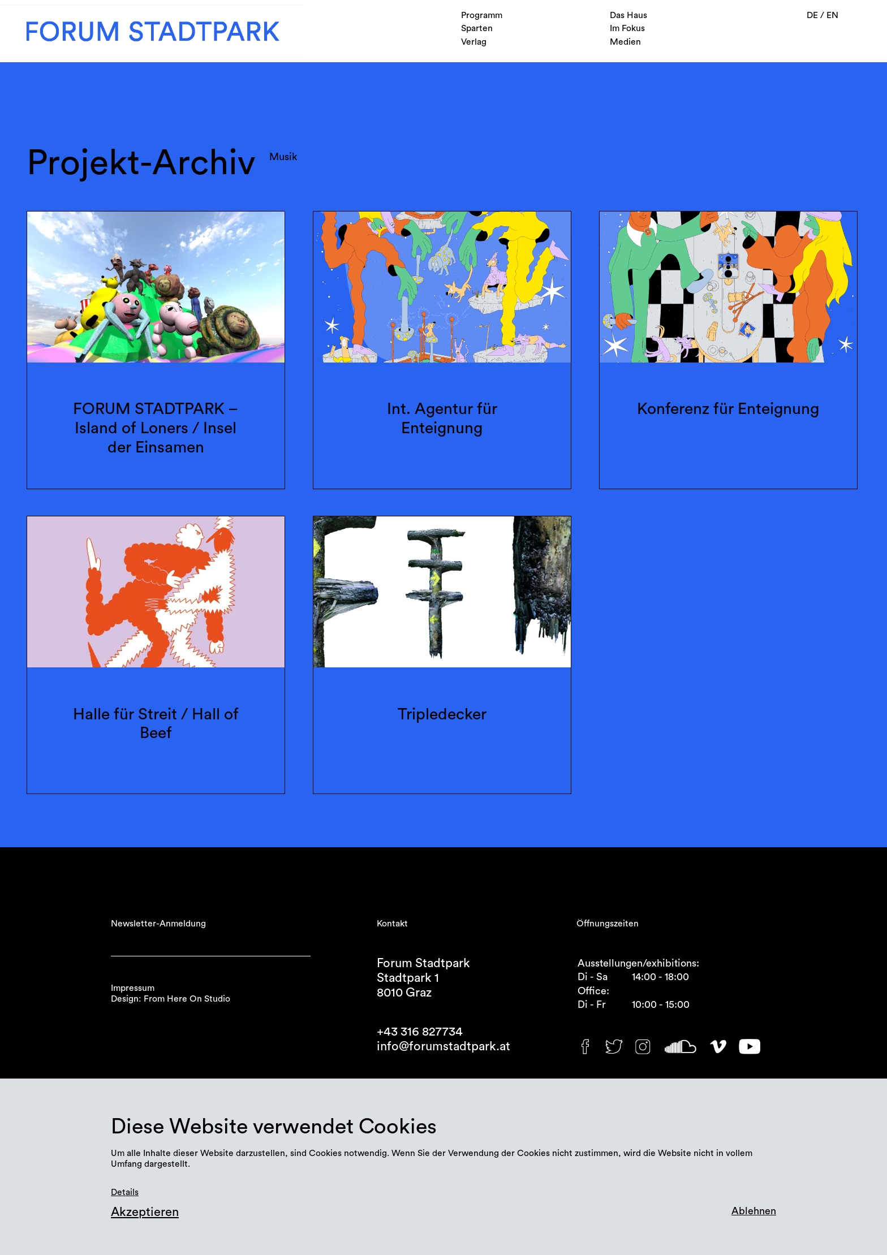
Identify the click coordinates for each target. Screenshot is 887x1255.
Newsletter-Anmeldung (158, 923)
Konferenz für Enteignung (728, 409)
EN (832, 15)
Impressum (132, 988)
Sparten (477, 28)
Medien (625, 41)
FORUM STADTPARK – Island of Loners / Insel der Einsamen (155, 428)
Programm (481, 15)
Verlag (473, 41)
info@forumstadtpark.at (443, 1046)
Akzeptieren (145, 1212)
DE (813, 15)
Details (125, 1192)
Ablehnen (753, 1211)
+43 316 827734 (420, 1031)
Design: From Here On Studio (170, 998)
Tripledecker (442, 714)
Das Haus (628, 15)
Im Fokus (627, 28)
